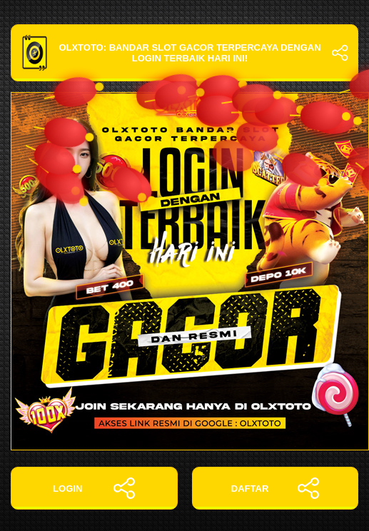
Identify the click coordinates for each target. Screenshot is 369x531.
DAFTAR (275, 488)
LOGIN (94, 488)
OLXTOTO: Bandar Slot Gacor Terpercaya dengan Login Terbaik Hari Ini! (184, 53)
